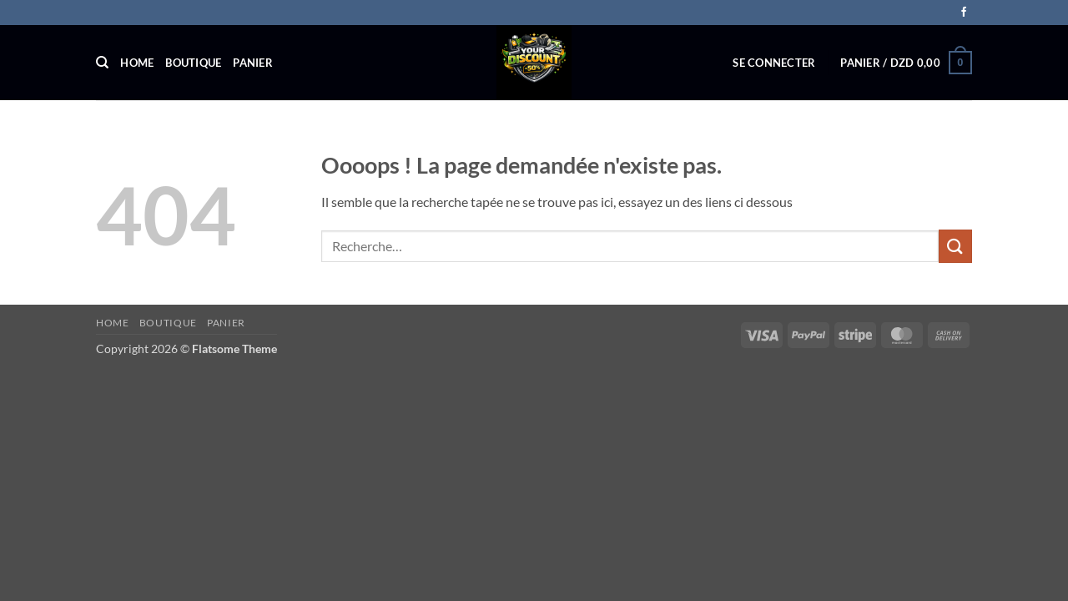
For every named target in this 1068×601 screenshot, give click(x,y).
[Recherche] (102, 62)
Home (137, 62)
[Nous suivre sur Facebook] (964, 12)
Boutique (193, 62)
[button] (774, 63)
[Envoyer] (955, 246)
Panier (253, 62)
